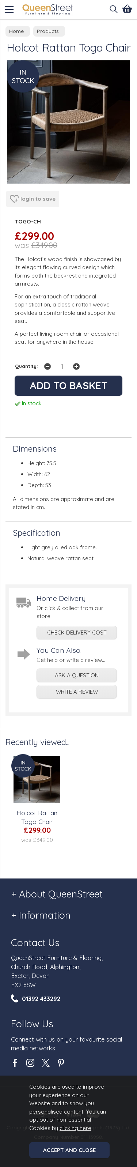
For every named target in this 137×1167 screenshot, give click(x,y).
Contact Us (35, 943)
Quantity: (26, 366)
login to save (33, 199)
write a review (77, 691)
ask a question (77, 675)
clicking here (75, 1128)
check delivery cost (77, 632)
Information (45, 915)
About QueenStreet (61, 894)
